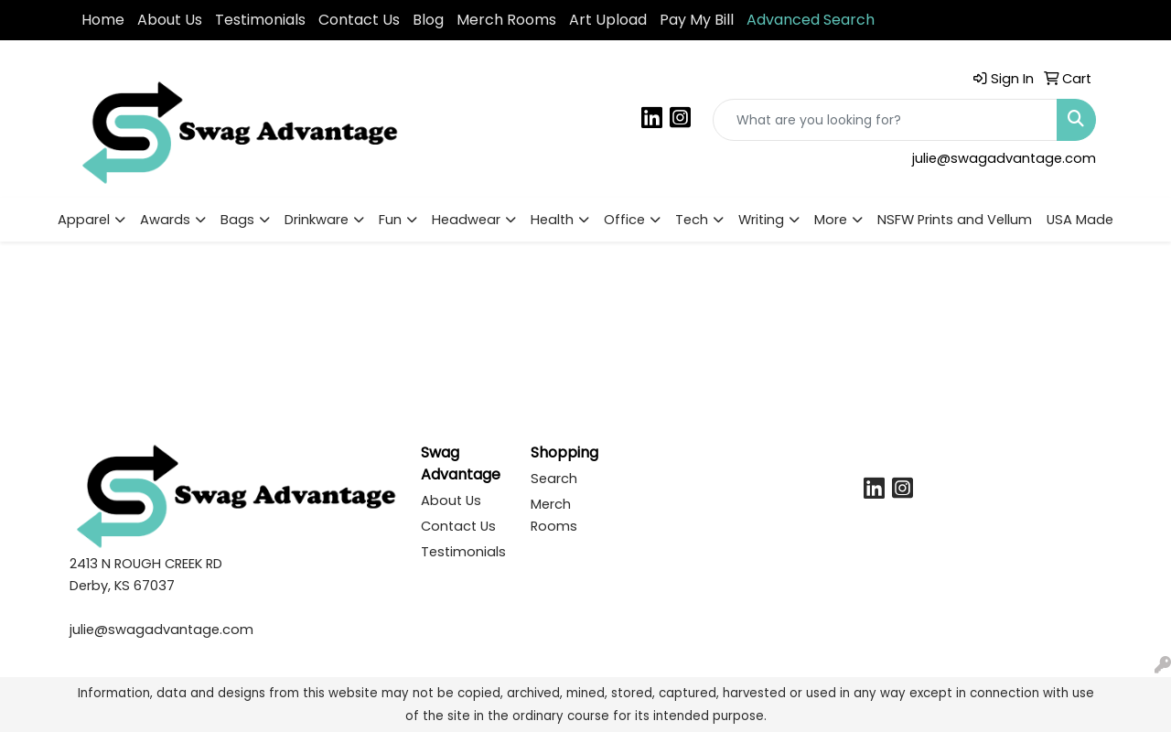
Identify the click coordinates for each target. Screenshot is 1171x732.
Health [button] (552, 219)
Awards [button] (165, 219)
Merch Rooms (506, 19)
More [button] (830, 219)
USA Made (1080, 219)
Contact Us (359, 19)
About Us (169, 19)
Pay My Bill (697, 19)
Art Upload (608, 19)
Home (102, 19)
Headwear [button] (466, 219)
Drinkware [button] (317, 219)
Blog (428, 19)
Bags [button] (237, 219)
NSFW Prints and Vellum (954, 219)
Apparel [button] (84, 219)
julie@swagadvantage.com (1004, 158)
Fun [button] (390, 219)
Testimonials (260, 19)
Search (554, 478)
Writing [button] (761, 219)
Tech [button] (691, 219)
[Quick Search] (885, 120)
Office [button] (624, 219)
